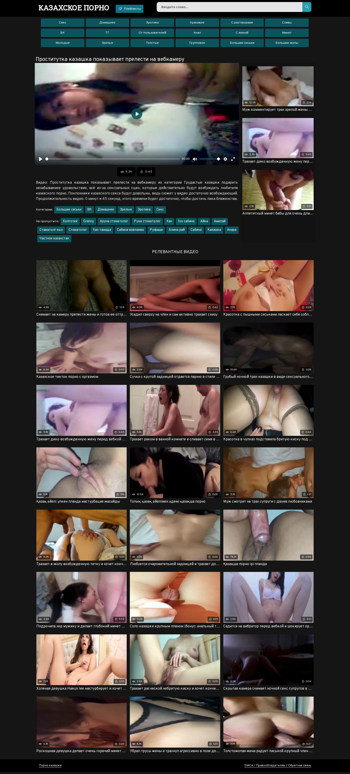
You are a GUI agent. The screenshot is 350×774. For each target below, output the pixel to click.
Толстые (152, 44)
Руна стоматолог (147, 222)
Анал (197, 34)
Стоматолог (78, 231)
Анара (231, 231)
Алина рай (177, 231)
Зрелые (107, 44)
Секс (62, 23)
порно (75, 8)
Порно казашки (50, 767)
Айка (204, 222)
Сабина (196, 231)
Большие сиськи (242, 44)
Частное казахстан (54, 239)
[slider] (112, 160)
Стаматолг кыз (51, 231)
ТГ (107, 34)
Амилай (220, 222)
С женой (242, 34)
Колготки (70, 222)
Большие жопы (286, 44)
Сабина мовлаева (130, 231)
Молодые (63, 44)
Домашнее (107, 23)
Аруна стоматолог (114, 222)
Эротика (152, 23)
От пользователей (152, 34)
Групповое (197, 44)
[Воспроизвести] (40, 160)
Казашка (214, 231)
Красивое (197, 23)
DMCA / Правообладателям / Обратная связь (277, 767)
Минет (287, 34)
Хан (169, 222)
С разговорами (242, 23)
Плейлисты (133, 8)
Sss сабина (186, 222)
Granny (88, 222)
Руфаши (156, 231)
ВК (62, 34)
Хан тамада (102, 231)
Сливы (287, 23)
